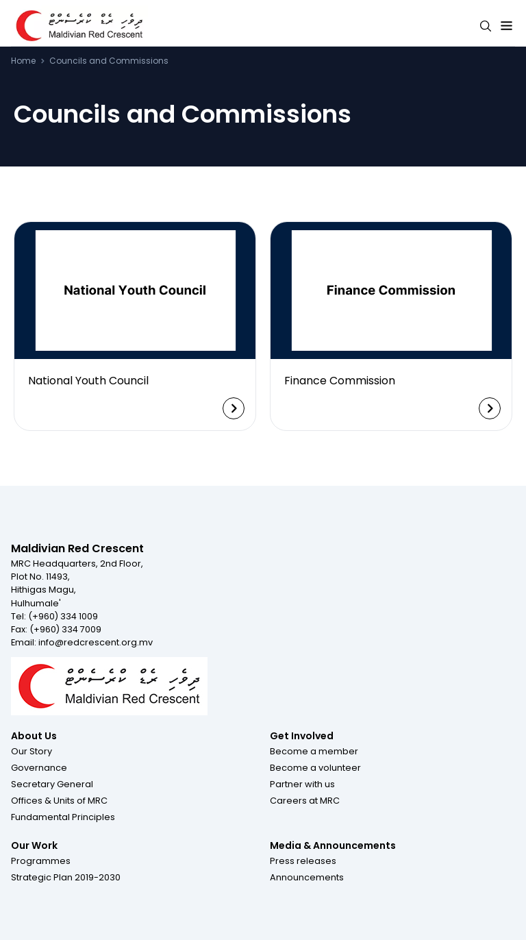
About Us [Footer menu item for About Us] (34, 736)
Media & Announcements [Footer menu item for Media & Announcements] (333, 845)
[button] (31, 751)
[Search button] (485, 26)
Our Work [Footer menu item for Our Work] (34, 845)
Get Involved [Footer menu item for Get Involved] (302, 736)
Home (23, 60)
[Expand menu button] (506, 26)
